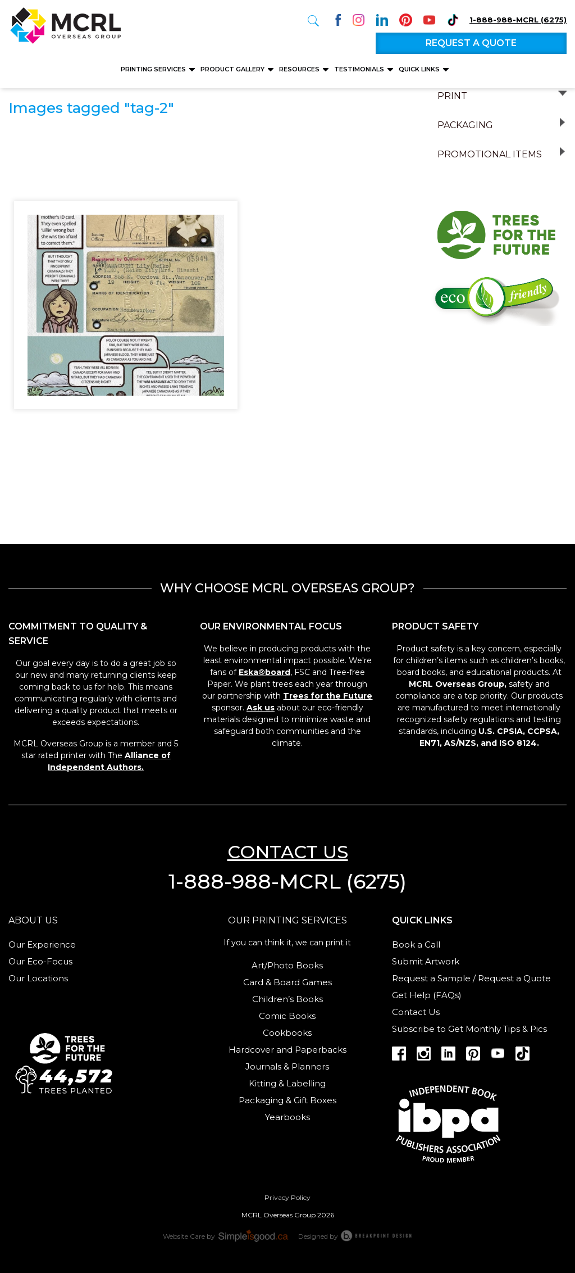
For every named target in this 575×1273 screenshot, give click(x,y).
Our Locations (38, 978)
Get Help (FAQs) (427, 995)
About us (33, 920)
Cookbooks (287, 1032)
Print (452, 95)
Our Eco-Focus (40, 961)
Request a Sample (431, 978)
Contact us (287, 852)
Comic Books (287, 1016)
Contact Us (416, 1012)
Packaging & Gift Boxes (287, 1100)
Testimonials (360, 69)
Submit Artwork (425, 961)
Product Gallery (233, 69)
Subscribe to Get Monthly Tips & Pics (469, 1028)
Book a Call (416, 944)
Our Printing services (287, 920)
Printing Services (154, 69)
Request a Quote (514, 978)
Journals (263, 1066)
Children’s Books (287, 999)
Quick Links (420, 69)
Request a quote (471, 43)
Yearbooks (287, 1117)
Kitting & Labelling (287, 1083)
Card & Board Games (287, 982)
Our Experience (42, 944)
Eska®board (264, 672)
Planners (310, 1066)
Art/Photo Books (287, 965)
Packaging (465, 125)
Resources (300, 69)
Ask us (261, 708)
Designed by (355, 1235)
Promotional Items (489, 154)
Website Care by (226, 1235)
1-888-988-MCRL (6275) (518, 19)
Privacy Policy (287, 1197)
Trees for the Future (327, 696)
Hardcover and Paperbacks (287, 1049)
